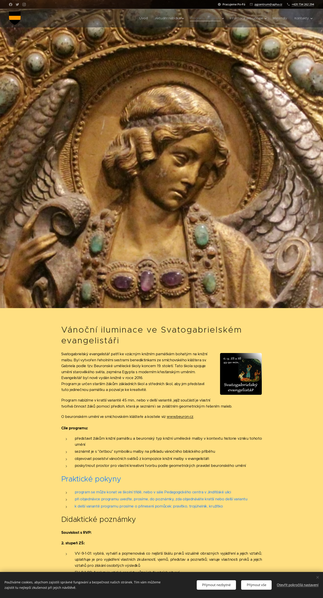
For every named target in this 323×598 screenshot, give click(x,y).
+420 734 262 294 (303, 4)
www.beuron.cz (180, 416)
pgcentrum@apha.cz (268, 4)
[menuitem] (140, 18)
